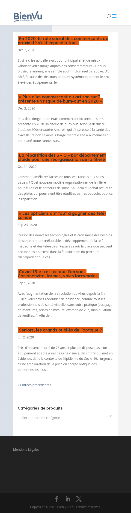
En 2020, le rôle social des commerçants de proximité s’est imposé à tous (63, 40)
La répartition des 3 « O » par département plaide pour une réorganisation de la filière (62, 157)
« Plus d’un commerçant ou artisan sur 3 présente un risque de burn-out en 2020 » (60, 99)
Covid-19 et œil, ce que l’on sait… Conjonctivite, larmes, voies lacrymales (58, 273)
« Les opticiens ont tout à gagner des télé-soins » (62, 215)
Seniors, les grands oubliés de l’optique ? (60, 330)
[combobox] (65, 416)
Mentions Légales (26, 449)
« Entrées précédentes (34, 385)
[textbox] (65, 418)
